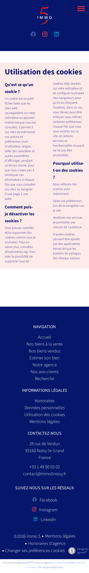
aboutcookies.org (16, 251)
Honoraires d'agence (47, 543)
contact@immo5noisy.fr (44, 474)
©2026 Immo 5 (27, 536)
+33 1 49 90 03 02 (44, 467)
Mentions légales (60, 536)
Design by (77, 550)
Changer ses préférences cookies (35, 550)
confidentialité (61, 562)
